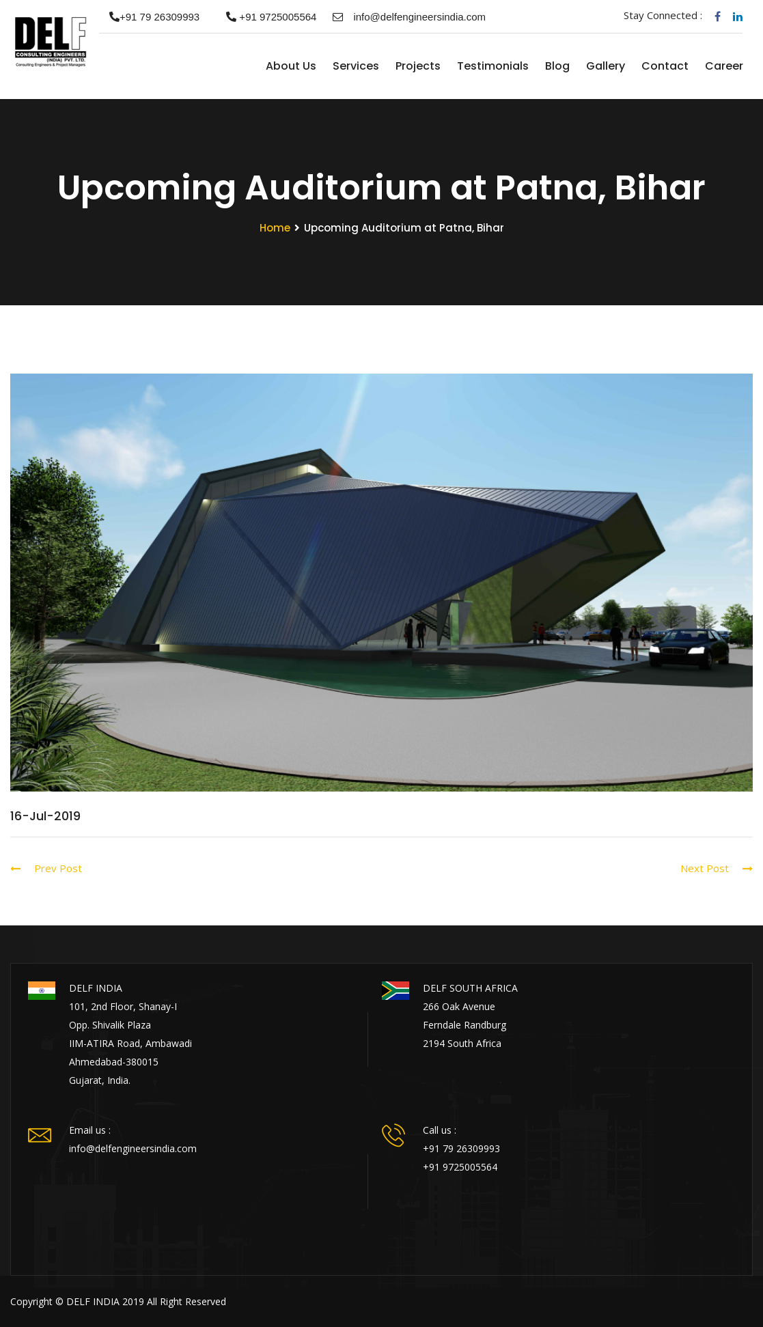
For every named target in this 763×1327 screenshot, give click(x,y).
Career (723, 66)
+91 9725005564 (266, 17)
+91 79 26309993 (149, 17)
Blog (556, 66)
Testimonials (492, 66)
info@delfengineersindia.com (409, 17)
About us (290, 66)
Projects (417, 66)
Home (242, 66)
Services (355, 66)
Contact (664, 66)
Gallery (604, 66)
